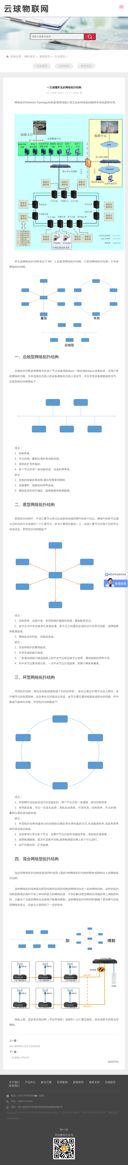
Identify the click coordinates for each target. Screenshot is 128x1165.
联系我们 (14, 1085)
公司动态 (64, 66)
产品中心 (30, 1082)
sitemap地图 (12, 1118)
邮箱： (42, 1095)
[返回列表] (113, 1061)
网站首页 (29, 56)
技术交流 (86, 66)
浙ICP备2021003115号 (94, 1112)
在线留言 (110, 1082)
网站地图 (113, 1112)
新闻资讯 (45, 56)
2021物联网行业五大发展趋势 (24, 1046)
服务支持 (94, 1082)
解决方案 (46, 1082)
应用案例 (62, 1082)
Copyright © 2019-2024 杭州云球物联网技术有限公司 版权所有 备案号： (44, 1112)
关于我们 (14, 1082)
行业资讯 (59, 56)
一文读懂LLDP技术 (19, 1057)
